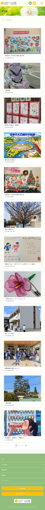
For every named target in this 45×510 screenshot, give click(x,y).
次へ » (27, 445)
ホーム (4, 20)
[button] (41, 3)
